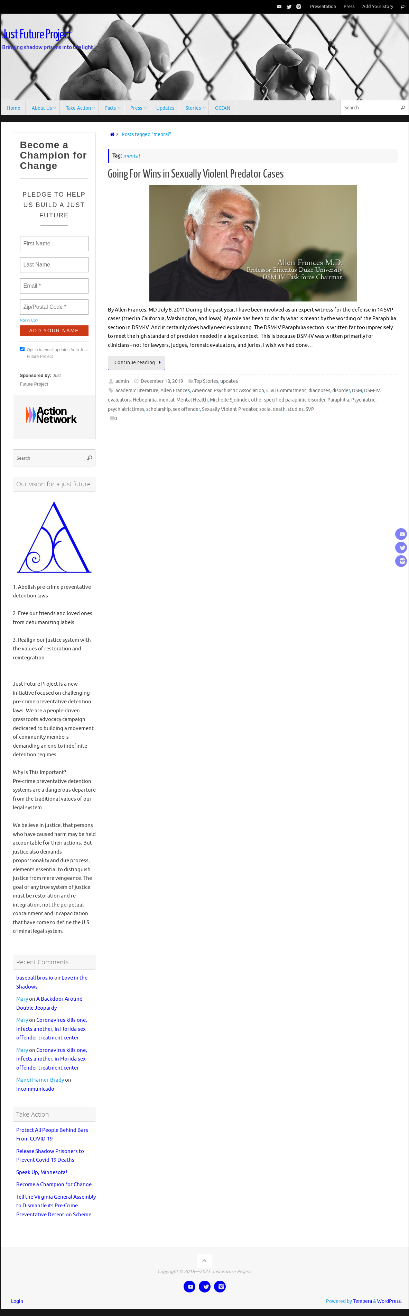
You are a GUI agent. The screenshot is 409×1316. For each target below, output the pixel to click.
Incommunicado (35, 1089)
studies (296, 409)
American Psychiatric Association (228, 391)
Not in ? (29, 320)
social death (272, 409)
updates (229, 381)
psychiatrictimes (126, 409)
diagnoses (319, 391)
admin (122, 381)
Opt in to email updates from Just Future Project (54, 353)
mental (166, 400)
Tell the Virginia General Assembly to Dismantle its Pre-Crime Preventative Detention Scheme (56, 1206)
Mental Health (192, 400)
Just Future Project (36, 35)
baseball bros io (34, 978)
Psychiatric (363, 400)
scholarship (158, 409)
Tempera (362, 1301)
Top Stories (206, 381)
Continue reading (138, 363)
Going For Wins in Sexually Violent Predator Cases (196, 174)
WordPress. (389, 1301)
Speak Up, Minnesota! (41, 1172)
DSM (357, 391)
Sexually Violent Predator (229, 409)
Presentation (323, 6)
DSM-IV (372, 391)
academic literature (136, 391)
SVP (310, 409)
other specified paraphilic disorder (288, 400)
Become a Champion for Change (54, 1184)
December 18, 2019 (162, 381)
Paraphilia (338, 400)
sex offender (186, 409)
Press (349, 6)
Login (17, 1301)
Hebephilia (145, 400)
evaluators (119, 400)
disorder (341, 391)
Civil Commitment (286, 391)
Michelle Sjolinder (229, 400)
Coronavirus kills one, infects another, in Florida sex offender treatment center (51, 1029)
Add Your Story (377, 6)
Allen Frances (175, 391)
